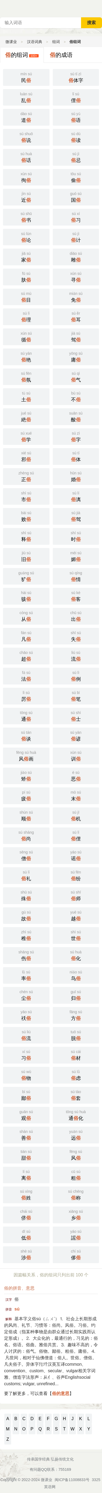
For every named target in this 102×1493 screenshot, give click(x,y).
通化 (76, 1115)
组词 (56, 42)
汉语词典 (34, 42)
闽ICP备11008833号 (72, 1480)
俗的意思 (60, 1393)
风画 (26, 755)
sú (17, 1309)
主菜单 (97, 8)
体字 (76, 77)
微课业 (11, 42)
